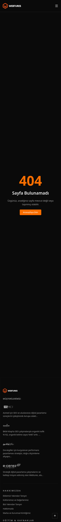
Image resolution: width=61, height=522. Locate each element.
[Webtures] (10, 390)
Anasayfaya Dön (30, 212)
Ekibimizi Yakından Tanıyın (15, 495)
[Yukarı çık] (55, 516)
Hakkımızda (8, 508)
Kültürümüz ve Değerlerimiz (15, 500)
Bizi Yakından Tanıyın (12, 504)
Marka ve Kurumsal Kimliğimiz (17, 513)
